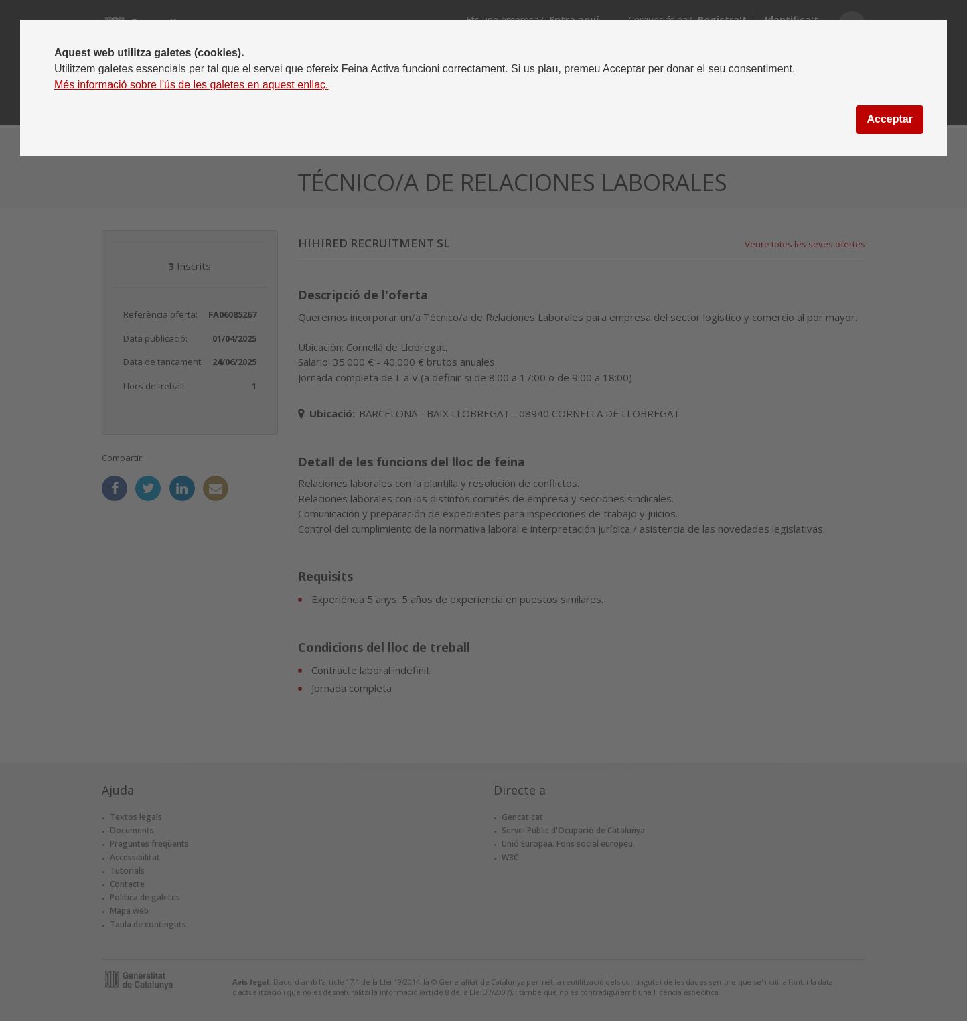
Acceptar (889, 119)
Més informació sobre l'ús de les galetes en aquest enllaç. (191, 84)
